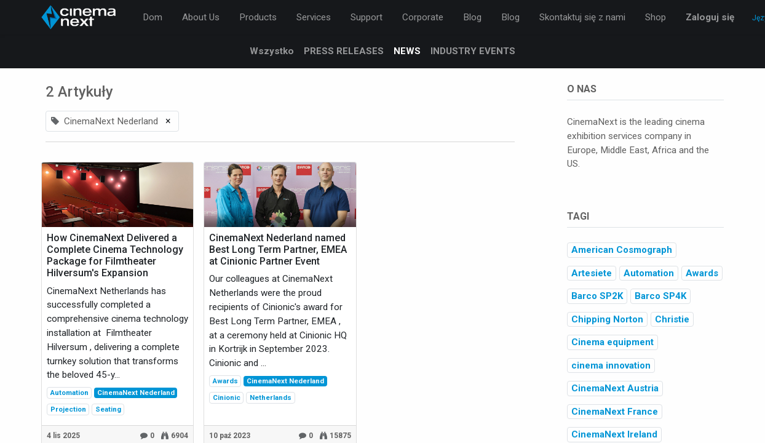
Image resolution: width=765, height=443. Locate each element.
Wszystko (272, 51)
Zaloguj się (710, 17)
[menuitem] (152, 18)
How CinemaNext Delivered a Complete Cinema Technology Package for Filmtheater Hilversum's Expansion (115, 255)
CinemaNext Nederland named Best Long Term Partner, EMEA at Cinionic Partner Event (278, 249)
